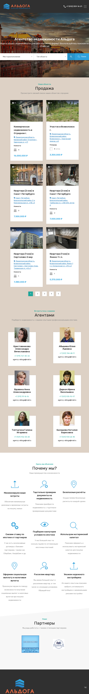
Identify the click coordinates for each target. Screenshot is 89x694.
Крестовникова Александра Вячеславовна (21, 349)
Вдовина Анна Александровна (22, 390)
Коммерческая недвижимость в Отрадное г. (23, 130)
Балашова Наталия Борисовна (67, 431)
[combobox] (17, 56)
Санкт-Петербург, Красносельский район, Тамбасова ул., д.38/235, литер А (62, 201)
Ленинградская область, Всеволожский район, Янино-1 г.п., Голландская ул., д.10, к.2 (61, 263)
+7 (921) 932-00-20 (22, 437)
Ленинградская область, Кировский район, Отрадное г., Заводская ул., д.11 (25, 139)
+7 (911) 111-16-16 (22, 396)
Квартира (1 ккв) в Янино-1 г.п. (59, 255)
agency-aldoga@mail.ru (22, 359)
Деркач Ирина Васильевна (67, 390)
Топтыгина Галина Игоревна (22, 431)
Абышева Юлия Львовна (67, 347)
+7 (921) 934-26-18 (67, 437)
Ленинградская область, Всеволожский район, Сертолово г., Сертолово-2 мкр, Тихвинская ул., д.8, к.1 (26, 264)
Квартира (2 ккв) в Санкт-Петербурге (24, 192)
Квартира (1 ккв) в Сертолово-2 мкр (23, 255)
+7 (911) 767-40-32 (22, 356)
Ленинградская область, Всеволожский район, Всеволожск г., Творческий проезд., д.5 (60, 137)
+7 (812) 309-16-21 (74, 6)
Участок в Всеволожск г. (62, 128)
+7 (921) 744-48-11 (67, 353)
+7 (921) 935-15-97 (67, 396)
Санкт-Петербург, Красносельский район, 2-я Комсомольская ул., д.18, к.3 (24, 200)
